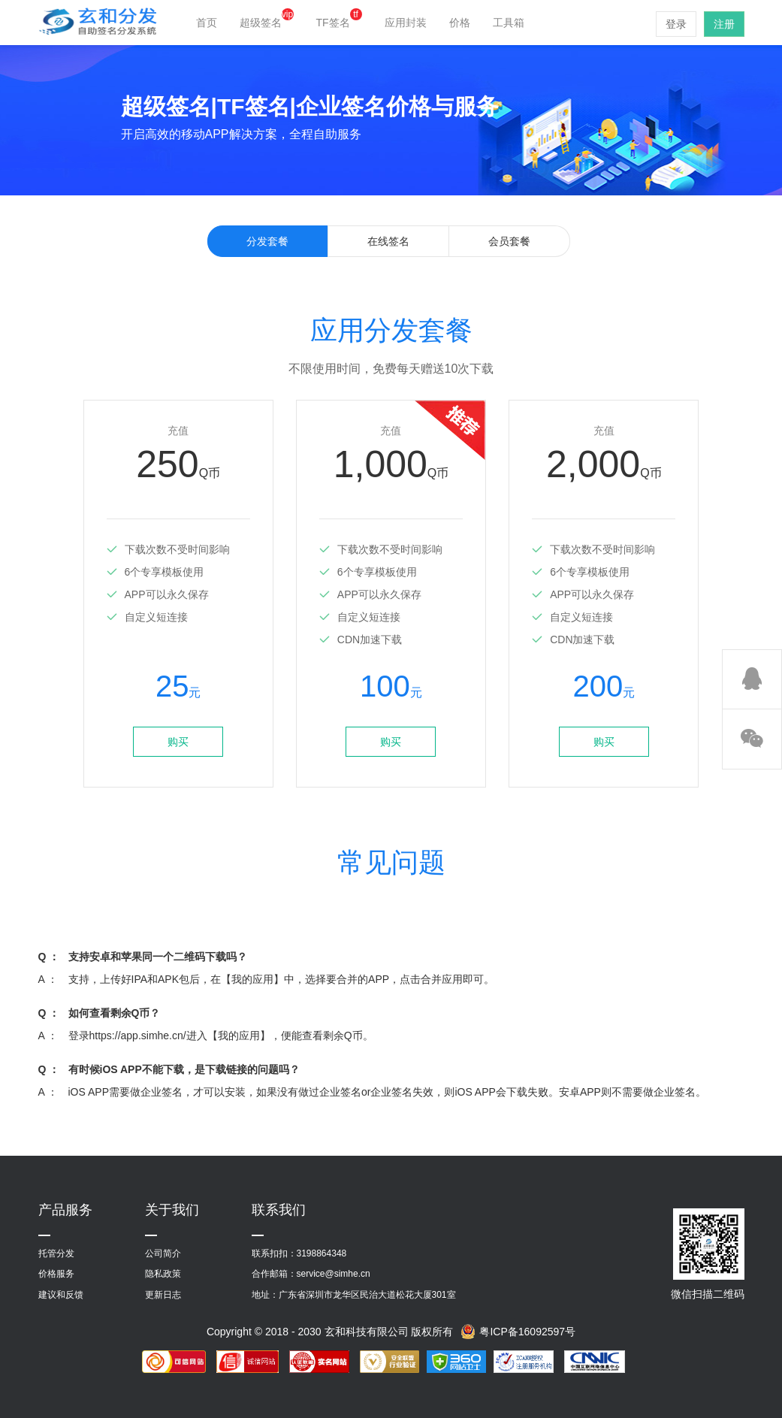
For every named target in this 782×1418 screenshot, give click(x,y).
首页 (206, 23)
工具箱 (508, 23)
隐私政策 (163, 1273)
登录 (676, 24)
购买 (178, 742)
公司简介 (163, 1253)
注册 (724, 24)
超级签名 (267, 23)
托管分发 (56, 1253)
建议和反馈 (60, 1295)
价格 (459, 23)
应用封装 (406, 23)
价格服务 (56, 1273)
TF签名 (339, 23)
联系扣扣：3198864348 (299, 1253)
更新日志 (163, 1295)
